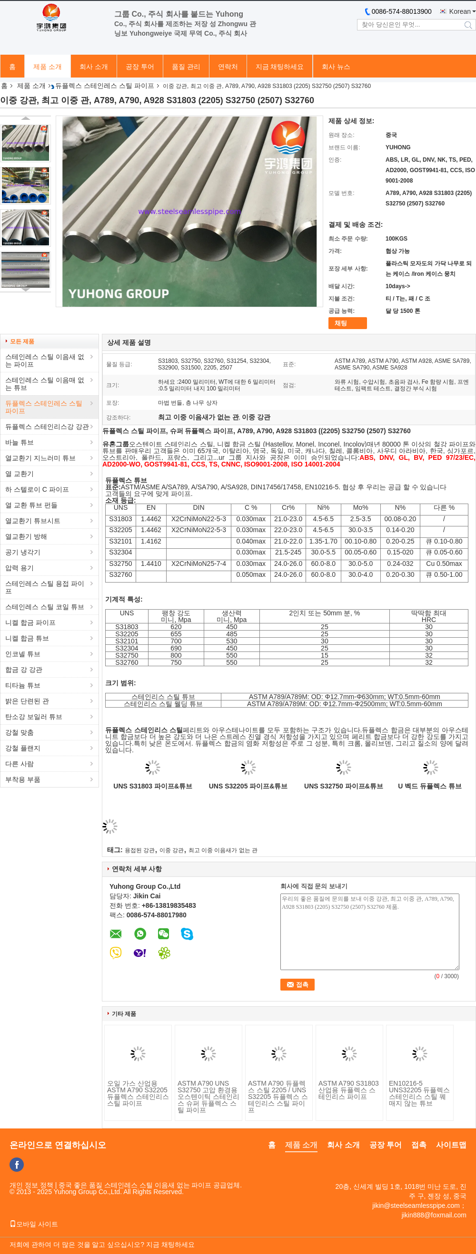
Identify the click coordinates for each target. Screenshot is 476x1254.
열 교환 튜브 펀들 (31, 505)
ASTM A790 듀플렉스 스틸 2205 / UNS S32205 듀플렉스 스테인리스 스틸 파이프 (278, 1096)
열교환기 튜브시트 (32, 521)
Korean (460, 11)
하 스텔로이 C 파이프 (37, 489)
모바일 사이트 (34, 1224)
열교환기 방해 (26, 536)
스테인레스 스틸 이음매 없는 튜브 (44, 383)
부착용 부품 (22, 779)
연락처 (228, 66)
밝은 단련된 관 (27, 701)
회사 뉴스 (336, 66)
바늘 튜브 (19, 442)
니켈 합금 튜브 (27, 638)
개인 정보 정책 (31, 1185)
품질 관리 (186, 66)
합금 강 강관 (23, 669)
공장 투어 (140, 66)
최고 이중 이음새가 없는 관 (223, 850)
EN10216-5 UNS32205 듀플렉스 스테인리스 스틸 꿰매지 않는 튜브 (419, 1093)
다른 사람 (19, 764)
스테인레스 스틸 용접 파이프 (44, 587)
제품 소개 (47, 66)
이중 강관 (171, 850)
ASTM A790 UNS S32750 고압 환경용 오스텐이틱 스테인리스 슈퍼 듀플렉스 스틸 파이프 (208, 1096)
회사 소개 (93, 66)
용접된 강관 (140, 850)
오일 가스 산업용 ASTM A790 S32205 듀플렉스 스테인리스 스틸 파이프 (138, 1093)
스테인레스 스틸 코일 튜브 (44, 607)
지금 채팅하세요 (280, 66)
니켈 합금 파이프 (30, 622)
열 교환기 (19, 473)
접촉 (418, 1145)
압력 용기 (19, 568)
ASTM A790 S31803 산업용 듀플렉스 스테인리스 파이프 (348, 1090)
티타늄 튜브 (22, 685)
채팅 (341, 323)
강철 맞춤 (19, 732)
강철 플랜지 (22, 748)
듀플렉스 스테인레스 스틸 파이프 (104, 85)
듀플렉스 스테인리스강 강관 (47, 426)
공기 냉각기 (22, 552)
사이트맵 (451, 1145)
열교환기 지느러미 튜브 (40, 458)
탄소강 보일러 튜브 (33, 716)
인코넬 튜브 (22, 654)
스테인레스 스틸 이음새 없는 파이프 (44, 360)
